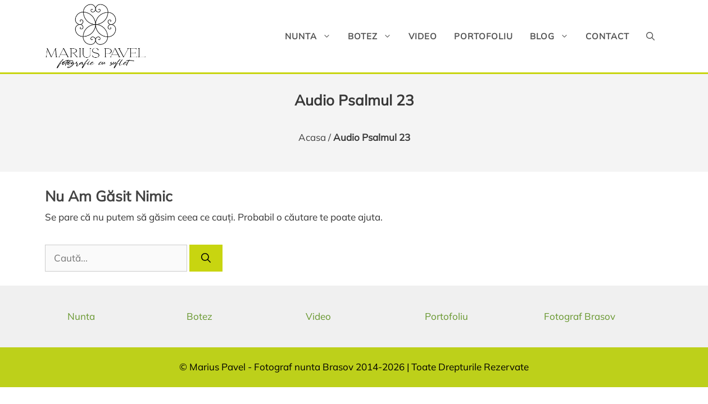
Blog (553, 36)
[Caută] (206, 258)
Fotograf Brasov (579, 316)
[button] (650, 36)
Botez (374, 36)
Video (423, 36)
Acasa (312, 137)
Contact (607, 36)
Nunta (312, 36)
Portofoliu (483, 36)
